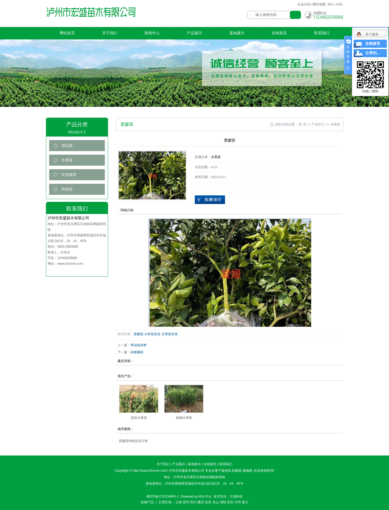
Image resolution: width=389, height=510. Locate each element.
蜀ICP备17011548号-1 (162, 496)
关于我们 (109, 33)
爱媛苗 (138, 334)
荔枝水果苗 (139, 418)
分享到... (372, 53)
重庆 (200, 502)
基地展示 (236, 33)
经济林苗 (68, 175)
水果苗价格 (170, 334)
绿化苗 (67, 146)
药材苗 (67, 189)
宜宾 (230, 502)
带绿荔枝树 (138, 345)
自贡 (208, 502)
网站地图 (319, 4)
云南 (178, 502)
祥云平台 (205, 496)
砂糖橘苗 (136, 352)
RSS (331, 4)
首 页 (302, 124)
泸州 (237, 502)
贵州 (186, 502)
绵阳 (223, 502)
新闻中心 (152, 33)
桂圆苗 (237, 470)
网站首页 (67, 33)
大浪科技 (236, 496)
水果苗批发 (152, 334)
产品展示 (194, 33)
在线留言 (279, 33)
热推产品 (147, 502)
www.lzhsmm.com (70, 264)
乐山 (215, 502)
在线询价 (210, 199)
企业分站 (303, 4)
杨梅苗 (247, 470)
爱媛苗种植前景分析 (133, 441)
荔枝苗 (226, 470)
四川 (193, 502)
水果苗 (67, 160)
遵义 (245, 502)
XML (339, 4)
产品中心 (318, 124)
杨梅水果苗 (184, 418)
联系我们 (321, 33)
